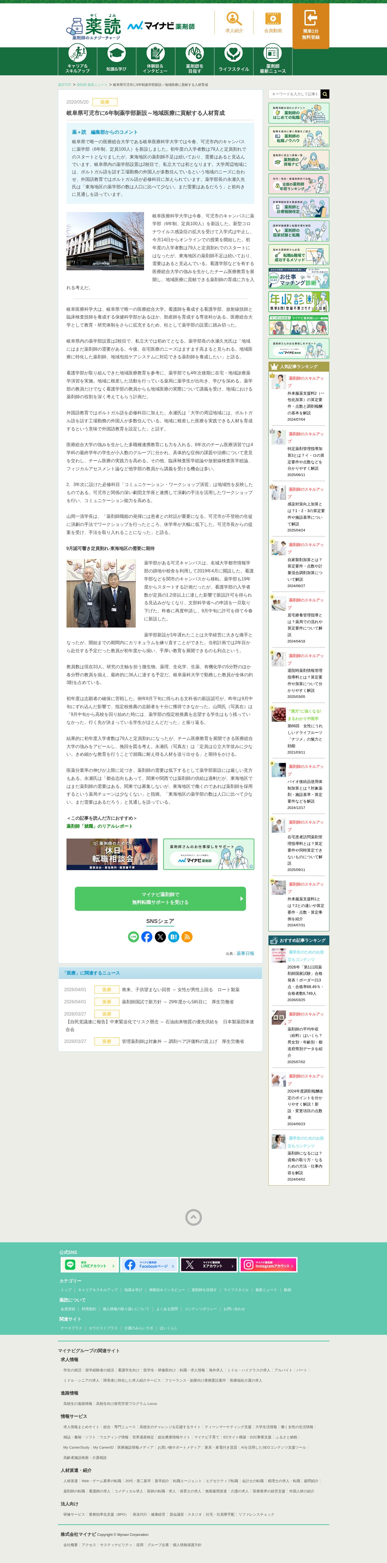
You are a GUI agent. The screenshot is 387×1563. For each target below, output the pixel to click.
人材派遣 (70, 1481)
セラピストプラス (103, 1328)
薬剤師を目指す (204, 1290)
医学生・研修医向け (159, 1370)
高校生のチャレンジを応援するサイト (170, 1427)
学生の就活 (72, 1370)
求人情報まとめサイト (81, 1427)
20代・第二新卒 (138, 1481)
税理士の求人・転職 (284, 1481)
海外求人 (216, 1370)
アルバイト (284, 1370)
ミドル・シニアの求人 (81, 1380)
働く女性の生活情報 (297, 1427)
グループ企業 (158, 1545)
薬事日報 (245, 953)
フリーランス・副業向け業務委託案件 (195, 1380)
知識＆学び (133, 1290)
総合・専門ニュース (119, 1427)
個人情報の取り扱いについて (126, 1309)
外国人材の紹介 (301, 1491)
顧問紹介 (311, 1481)
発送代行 (140, 1514)
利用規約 (89, 1309)
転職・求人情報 (192, 1370)
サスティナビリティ (116, 1545)
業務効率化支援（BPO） (109, 1514)
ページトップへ (193, 1217)
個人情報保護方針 (187, 1545)
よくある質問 (167, 1309)
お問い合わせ (234, 1309)
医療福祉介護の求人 (246, 1380)
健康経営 (158, 1514)
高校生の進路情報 (77, 1404)
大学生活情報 (266, 1427)
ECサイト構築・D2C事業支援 (247, 1437)
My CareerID (103, 1447)
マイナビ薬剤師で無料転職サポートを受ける (160, 898)
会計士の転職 (253, 1481)
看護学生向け (129, 1370)
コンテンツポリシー (200, 1309)
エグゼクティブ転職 (222, 1481)
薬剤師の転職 (74, 1491)
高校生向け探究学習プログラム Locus (126, 1404)
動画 (287, 1290)
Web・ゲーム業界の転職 (102, 1481)
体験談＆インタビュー (167, 1290)
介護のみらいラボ (138, 1328)
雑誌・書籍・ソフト (79, 1437)
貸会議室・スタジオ (186, 1514)
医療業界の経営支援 (269, 1491)
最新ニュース (266, 1290)
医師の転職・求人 (161, 1491)
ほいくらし (169, 1328)
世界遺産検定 (143, 1437)
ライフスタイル (236, 1290)
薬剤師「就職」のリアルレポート (99, 826)
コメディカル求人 (128, 1491)
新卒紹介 (162, 1481)
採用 (139, 1545)
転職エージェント (187, 1481)
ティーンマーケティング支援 (228, 1427)
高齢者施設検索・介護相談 (85, 1458)
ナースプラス (71, 1328)
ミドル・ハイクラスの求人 (248, 1370)
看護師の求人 (100, 1491)
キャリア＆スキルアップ (98, 1290)
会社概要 (70, 1545)
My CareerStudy (76, 1447)
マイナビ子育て (206, 1437)
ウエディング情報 (114, 1437)
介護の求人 (240, 1491)
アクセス (89, 1545)
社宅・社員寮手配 (220, 1514)
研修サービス (74, 1514)
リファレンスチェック (257, 1514)
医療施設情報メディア (135, 1447)
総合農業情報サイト (174, 1437)
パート (301, 1370)
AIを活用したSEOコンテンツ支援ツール (273, 1447)
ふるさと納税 (286, 1437)
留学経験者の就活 (99, 1370)
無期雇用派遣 (216, 1491)
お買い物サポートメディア (179, 1447)
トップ (66, 1290)
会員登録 (68, 1309)
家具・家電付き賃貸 (221, 1447)
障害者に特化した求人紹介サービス (132, 1380)
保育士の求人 (190, 1491)
